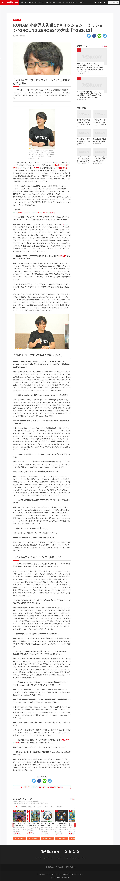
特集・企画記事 (70, 2)
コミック (39, 806)
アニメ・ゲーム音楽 (56, 806)
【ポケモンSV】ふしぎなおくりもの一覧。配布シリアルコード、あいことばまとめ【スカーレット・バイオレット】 (100, 159)
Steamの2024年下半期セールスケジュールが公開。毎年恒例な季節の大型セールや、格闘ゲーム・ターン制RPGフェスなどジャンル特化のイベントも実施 (89, 94)
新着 (22, 2)
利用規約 (59, 858)
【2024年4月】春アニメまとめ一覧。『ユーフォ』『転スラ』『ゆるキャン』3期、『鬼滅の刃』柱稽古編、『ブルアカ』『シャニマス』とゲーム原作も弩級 (99, 122)
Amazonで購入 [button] (19, 838)
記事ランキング (83, 46)
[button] (75, 825)
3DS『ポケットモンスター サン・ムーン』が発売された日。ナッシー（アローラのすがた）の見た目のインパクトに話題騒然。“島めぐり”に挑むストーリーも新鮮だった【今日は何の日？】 (90, 67)
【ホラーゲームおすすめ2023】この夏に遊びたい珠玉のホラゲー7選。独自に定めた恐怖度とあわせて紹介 (83, 159)
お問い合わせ (39, 858)
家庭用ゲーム (17, 19)
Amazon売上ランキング (22, 799)
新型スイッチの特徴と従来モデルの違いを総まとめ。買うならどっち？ (99, 139)
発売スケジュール (43, 2)
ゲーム (16, 806)
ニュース (58, 2)
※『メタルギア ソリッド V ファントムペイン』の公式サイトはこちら (42, 787)
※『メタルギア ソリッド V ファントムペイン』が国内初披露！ (34, 212)
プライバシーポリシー (49, 858)
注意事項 (66, 858)
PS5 (30, 2)
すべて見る (72, 799)
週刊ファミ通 (79, 2)
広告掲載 (83, 858)
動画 (63, 2)
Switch (26, 2)
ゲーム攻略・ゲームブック (28, 806)
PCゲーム (34, 2)
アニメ (46, 806)
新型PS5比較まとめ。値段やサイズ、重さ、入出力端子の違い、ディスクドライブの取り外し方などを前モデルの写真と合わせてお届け (83, 122)
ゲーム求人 (52, 2)
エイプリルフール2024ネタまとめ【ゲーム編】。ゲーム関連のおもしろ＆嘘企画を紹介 (83, 141)
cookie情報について (74, 858)
